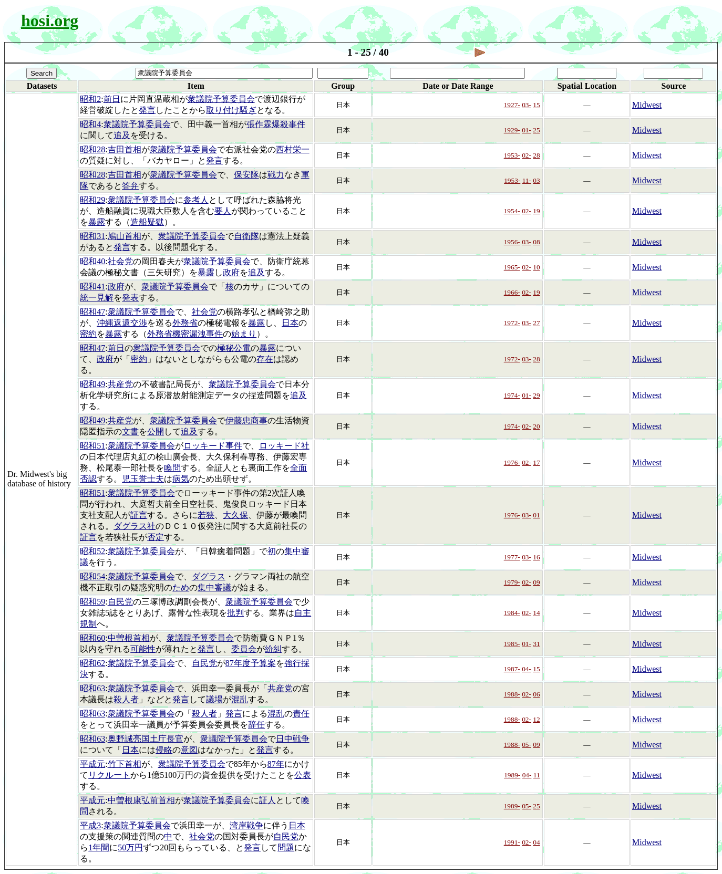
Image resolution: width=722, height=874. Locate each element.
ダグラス (208, 576)
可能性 (143, 648)
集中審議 (214, 587)
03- (526, 105)
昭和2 (90, 99)
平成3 (90, 825)
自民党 (120, 601)
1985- (512, 644)
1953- (512, 155)
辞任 (256, 724)
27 (536, 323)
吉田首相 (124, 149)
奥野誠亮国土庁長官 (145, 738)
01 (536, 515)
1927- (512, 105)
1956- (512, 242)
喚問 (172, 467)
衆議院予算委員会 (221, 99)
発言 (147, 110)
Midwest (647, 104)
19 (536, 211)
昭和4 (90, 124)
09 (536, 582)
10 (536, 267)
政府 (231, 272)
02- (526, 155)
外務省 (185, 322)
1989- (512, 775)
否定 (155, 537)
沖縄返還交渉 (122, 322)
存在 (264, 359)
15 (536, 105)
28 (536, 155)
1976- (512, 462)
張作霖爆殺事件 (275, 124)
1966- (512, 292)
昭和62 (92, 663)
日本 (290, 322)
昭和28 (92, 149)
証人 (267, 800)
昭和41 (92, 286)
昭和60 (92, 637)
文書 (130, 431)
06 (536, 694)
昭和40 (92, 261)
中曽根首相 (129, 637)
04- (526, 669)
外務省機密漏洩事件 (185, 333)
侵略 (164, 749)
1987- (512, 669)
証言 (138, 515)
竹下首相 (124, 763)
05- (526, 744)
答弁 (130, 185)
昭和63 (92, 688)
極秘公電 (234, 348)
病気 (180, 478)
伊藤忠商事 (246, 420)
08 (536, 242)
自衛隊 (246, 236)
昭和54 (92, 576)
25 (536, 130)
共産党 (120, 384)
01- (526, 130)
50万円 (130, 847)
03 (536, 180)
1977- (512, 557)
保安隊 (246, 174)
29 (536, 395)
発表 (130, 297)
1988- (512, 694)
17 (536, 462)
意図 (189, 749)
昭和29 (92, 199)
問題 (285, 847)
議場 (214, 699)
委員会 (243, 648)
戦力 (275, 174)
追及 (122, 135)
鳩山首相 (124, 236)
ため (180, 587)
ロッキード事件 (212, 445)
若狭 (206, 515)
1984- (512, 613)
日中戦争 (293, 738)
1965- (512, 267)
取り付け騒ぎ (231, 110)
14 (536, 613)
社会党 (120, 261)
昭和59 (92, 601)
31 (536, 644)
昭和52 (92, 551)
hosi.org (49, 20)
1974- (512, 395)
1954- (512, 211)
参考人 (196, 199)
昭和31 (92, 236)
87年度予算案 (250, 663)
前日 (112, 99)
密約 (88, 333)
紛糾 (273, 648)
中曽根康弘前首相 (141, 800)
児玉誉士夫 (143, 478)
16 (536, 557)
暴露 (96, 221)
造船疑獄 (147, 221)
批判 (235, 612)
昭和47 (92, 311)
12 (536, 719)
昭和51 (92, 445)
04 (536, 842)
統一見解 (97, 297)
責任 (301, 713)
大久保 (235, 515)
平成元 (92, 763)
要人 (222, 210)
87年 (275, 763)
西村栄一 (293, 149)
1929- (512, 130)
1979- (512, 582)
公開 (155, 431)
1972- (512, 323)
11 (536, 775)
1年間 (98, 847)
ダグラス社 (135, 526)
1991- (512, 842)
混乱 (239, 699)
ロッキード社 (284, 445)
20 (536, 426)
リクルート (109, 775)
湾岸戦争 (246, 825)
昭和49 (92, 384)
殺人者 (126, 699)
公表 (302, 775)
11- (526, 180)
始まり (243, 333)
